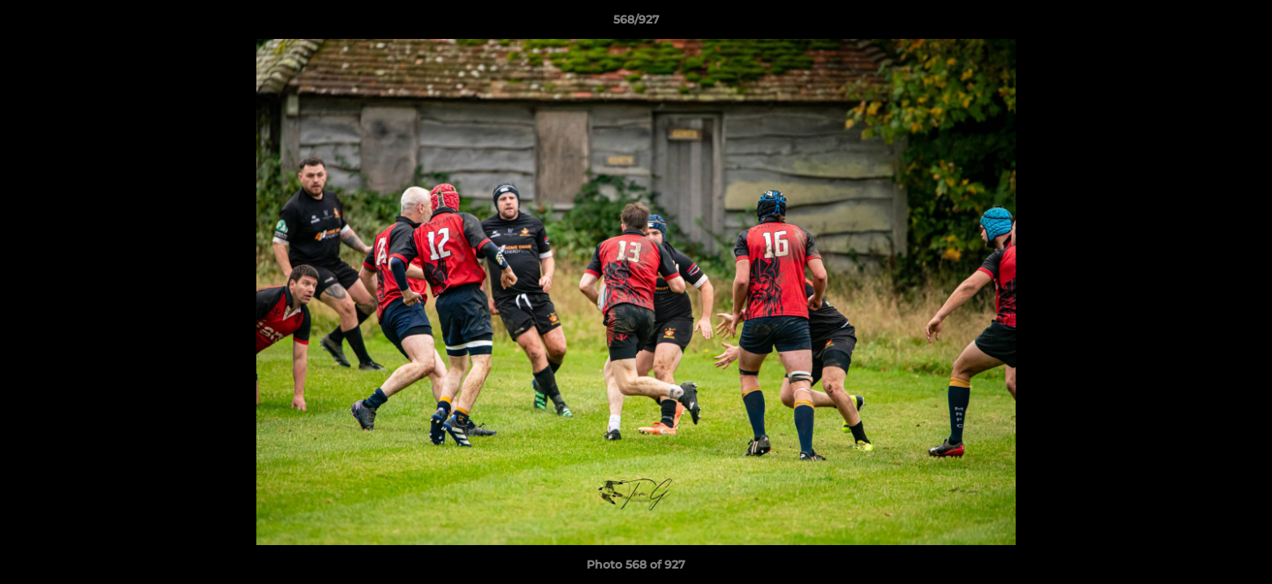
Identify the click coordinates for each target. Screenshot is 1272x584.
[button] (1243, 23)
